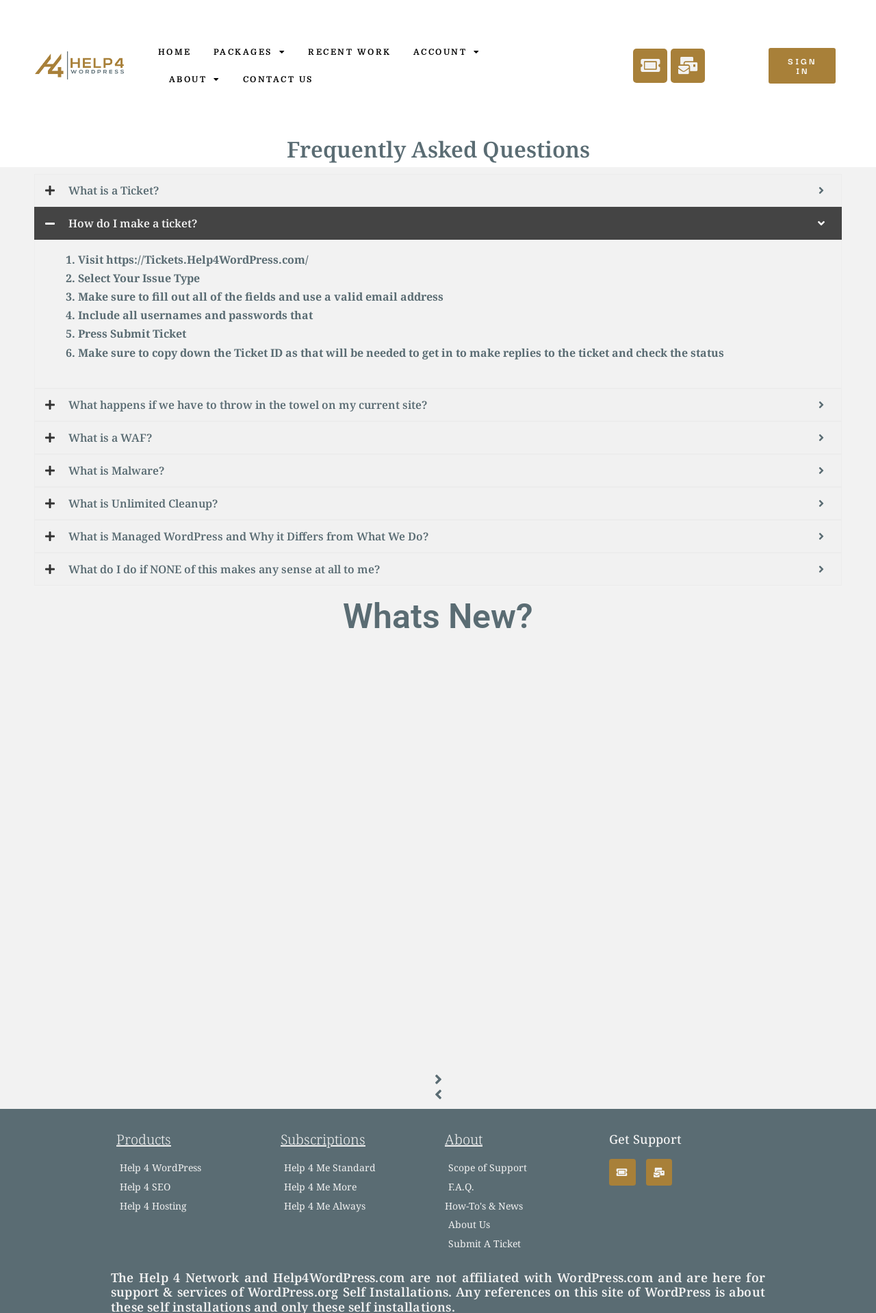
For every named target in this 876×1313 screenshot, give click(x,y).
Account (447, 52)
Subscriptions (323, 1139)
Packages (250, 52)
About (195, 79)
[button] (438, 1079)
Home (175, 52)
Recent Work (349, 52)
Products (143, 1139)
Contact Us (278, 79)
